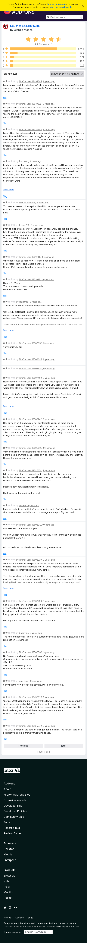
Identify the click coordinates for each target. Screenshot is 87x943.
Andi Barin (24, 681)
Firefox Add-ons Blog (17, 794)
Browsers (9, 875)
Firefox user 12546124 (30, 470)
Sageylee (24, 633)
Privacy (7, 917)
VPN (6, 881)
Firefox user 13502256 (30, 601)
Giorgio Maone (23, 29)
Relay (7, 886)
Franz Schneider (27, 202)
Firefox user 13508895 (30, 343)
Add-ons (9, 783)
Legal (31, 917)
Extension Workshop (16, 800)
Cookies (19, 917)
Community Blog (14, 816)
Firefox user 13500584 (30, 652)
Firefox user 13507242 (30, 419)
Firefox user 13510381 (30, 279)
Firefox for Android (56, 4)
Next (63, 745)
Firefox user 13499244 (30, 81)
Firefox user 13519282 (30, 104)
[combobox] (64, 17)
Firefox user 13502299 (30, 559)
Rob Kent (23, 161)
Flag (5, 97)
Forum (7, 822)
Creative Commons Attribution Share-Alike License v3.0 (31, 926)
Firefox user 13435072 (30, 726)
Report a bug (12, 827)
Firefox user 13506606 (30, 448)
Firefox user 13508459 (30, 368)
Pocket (8, 897)
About (7, 789)
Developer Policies (15, 811)
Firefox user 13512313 (30, 257)
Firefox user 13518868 (30, 129)
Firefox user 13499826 (30, 697)
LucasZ (22, 505)
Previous (23, 745)
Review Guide (12, 833)
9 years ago (49, 81)
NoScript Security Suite (25, 25)
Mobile (8, 854)
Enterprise (10, 860)
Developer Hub (13, 805)
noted (32, 923)
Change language (12, 932)
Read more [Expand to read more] (8, 189)
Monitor (8, 892)
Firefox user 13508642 (30, 359)
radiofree (23, 302)
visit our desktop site (61, 7)
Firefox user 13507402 (30, 378)
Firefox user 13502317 (30, 524)
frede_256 (24, 225)
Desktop (9, 848)
